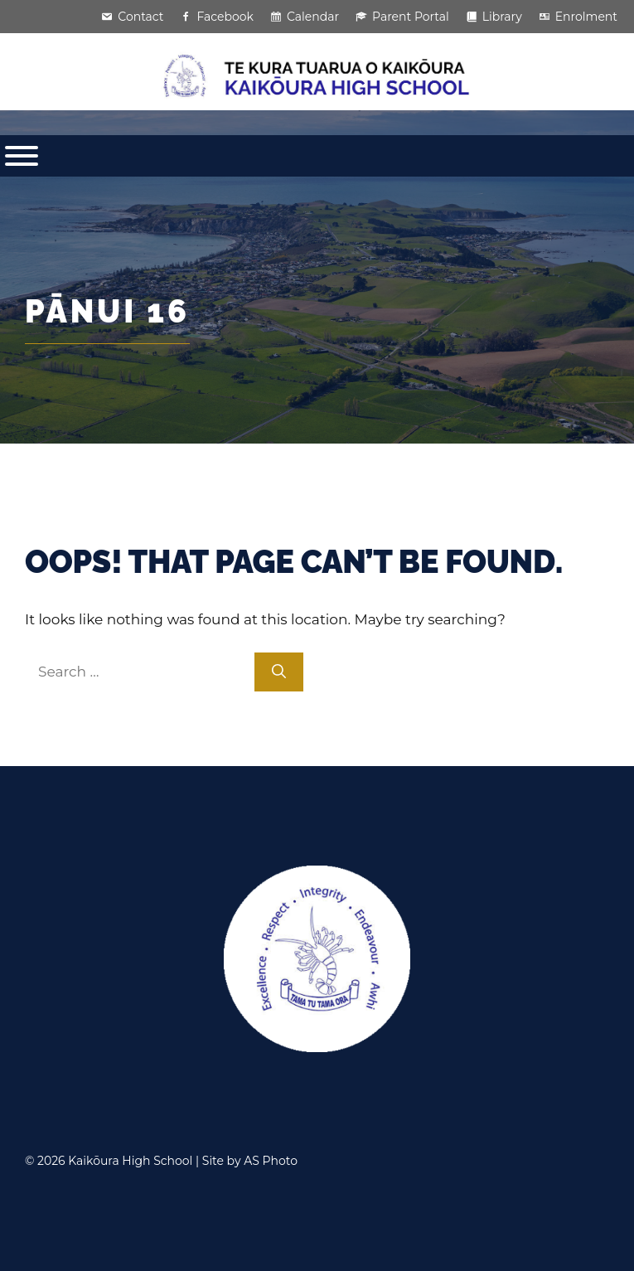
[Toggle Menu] (21, 156)
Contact (140, 16)
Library (502, 16)
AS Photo (271, 1160)
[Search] (278, 672)
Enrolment (586, 16)
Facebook (224, 16)
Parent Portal (410, 16)
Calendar (313, 16)
